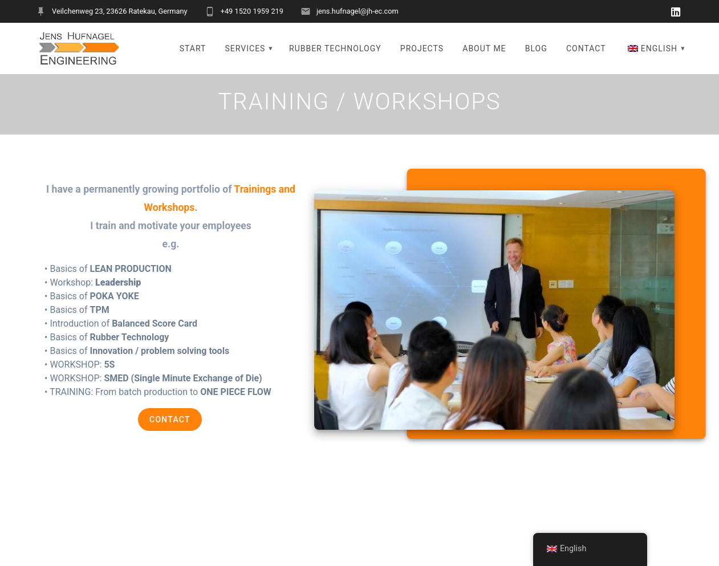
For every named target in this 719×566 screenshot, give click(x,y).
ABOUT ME (484, 48)
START (193, 48)
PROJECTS (422, 48)
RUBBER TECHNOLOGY (335, 48)
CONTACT (586, 48)
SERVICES (245, 48)
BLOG (536, 48)
